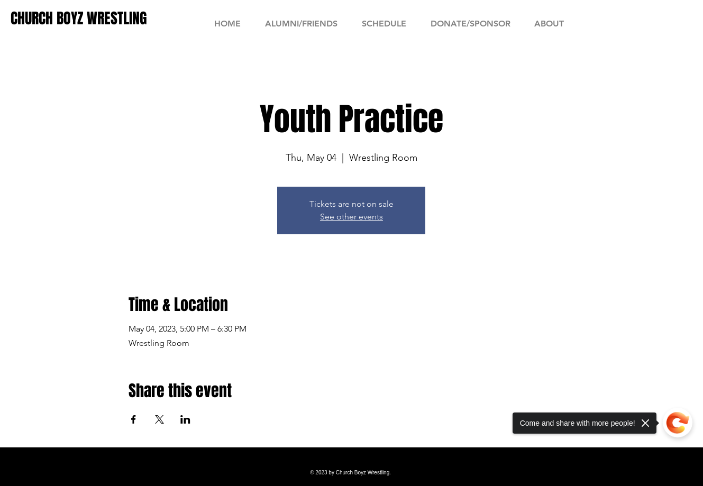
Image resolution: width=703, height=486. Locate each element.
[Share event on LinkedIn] (185, 419)
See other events (351, 217)
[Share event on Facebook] (134, 419)
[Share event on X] (159, 419)
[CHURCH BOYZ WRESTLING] (79, 18)
